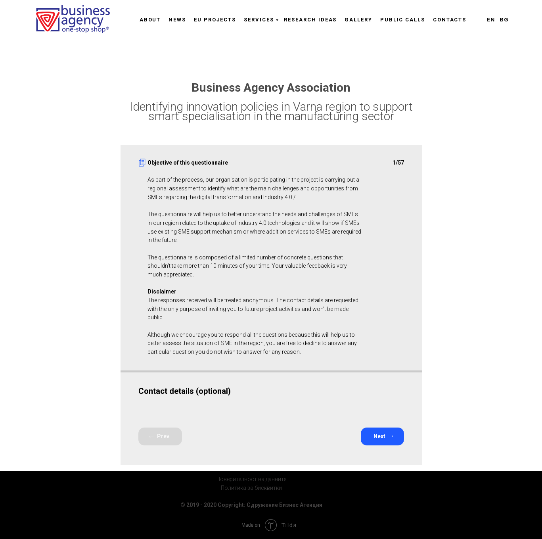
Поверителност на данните (251, 479)
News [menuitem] (177, 20)
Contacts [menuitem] (449, 20)
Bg (504, 20)
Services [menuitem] (259, 20)
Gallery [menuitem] (358, 20)
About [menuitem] (150, 20)
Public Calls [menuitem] (402, 20)
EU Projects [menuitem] (215, 20)
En (490, 20)
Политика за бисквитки (251, 488)
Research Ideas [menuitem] (310, 20)
